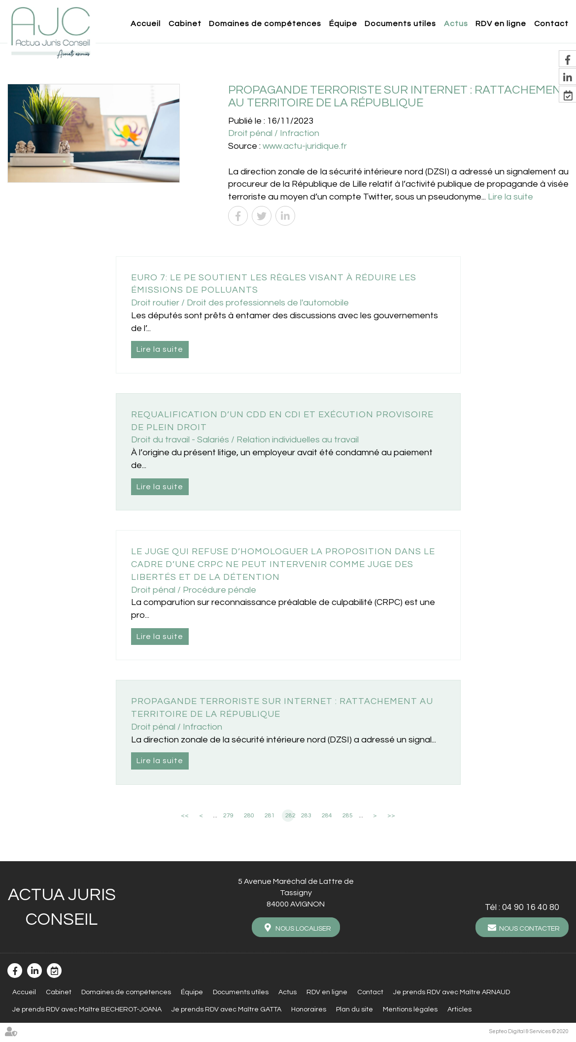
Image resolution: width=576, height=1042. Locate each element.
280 (249, 815)
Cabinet (185, 24)
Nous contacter (529, 928)
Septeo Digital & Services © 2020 (529, 1030)
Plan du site (354, 1008)
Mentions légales (410, 1008)
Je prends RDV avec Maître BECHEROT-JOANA (87, 1008)
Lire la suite (510, 197)
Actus (456, 24)
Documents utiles (400, 24)
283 (306, 815)
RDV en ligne (500, 24)
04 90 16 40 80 (530, 907)
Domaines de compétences (265, 24)
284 (327, 815)
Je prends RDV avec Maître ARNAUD (451, 991)
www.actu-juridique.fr (305, 146)
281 (270, 815)
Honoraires (308, 1008)
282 (289, 815)
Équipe (343, 24)
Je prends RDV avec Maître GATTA (226, 1008)
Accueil (146, 24)
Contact (551, 24)
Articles (459, 1008)
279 (228, 815)
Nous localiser (303, 928)
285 (347, 815)
